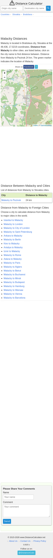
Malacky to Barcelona (14, 298)
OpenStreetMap (46, 125)
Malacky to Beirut (12, 270)
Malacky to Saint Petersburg (18, 232)
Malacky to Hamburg (14, 286)
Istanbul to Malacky (13, 220)
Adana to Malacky (13, 259)
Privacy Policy (39, 541)
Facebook (28, 67)
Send (7, 521)
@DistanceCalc (26, 553)
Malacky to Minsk (12, 278)
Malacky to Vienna (13, 294)
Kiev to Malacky (12, 243)
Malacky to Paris (12, 263)
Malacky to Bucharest (14, 274)
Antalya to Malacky (13, 247)
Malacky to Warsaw (13, 290)
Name (6, 492)
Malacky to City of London (17, 228)
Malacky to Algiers (13, 267)
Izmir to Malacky (12, 251)
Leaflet (35, 125)
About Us (13, 541)
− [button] (5, 77)
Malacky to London (13, 224)
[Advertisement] (26, 26)
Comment (8, 502)
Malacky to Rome (12, 255)
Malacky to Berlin (12, 239)
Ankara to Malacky (13, 235)
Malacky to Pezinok (11, 200)
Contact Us (25, 541)
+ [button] (5, 73)
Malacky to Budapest (14, 282)
